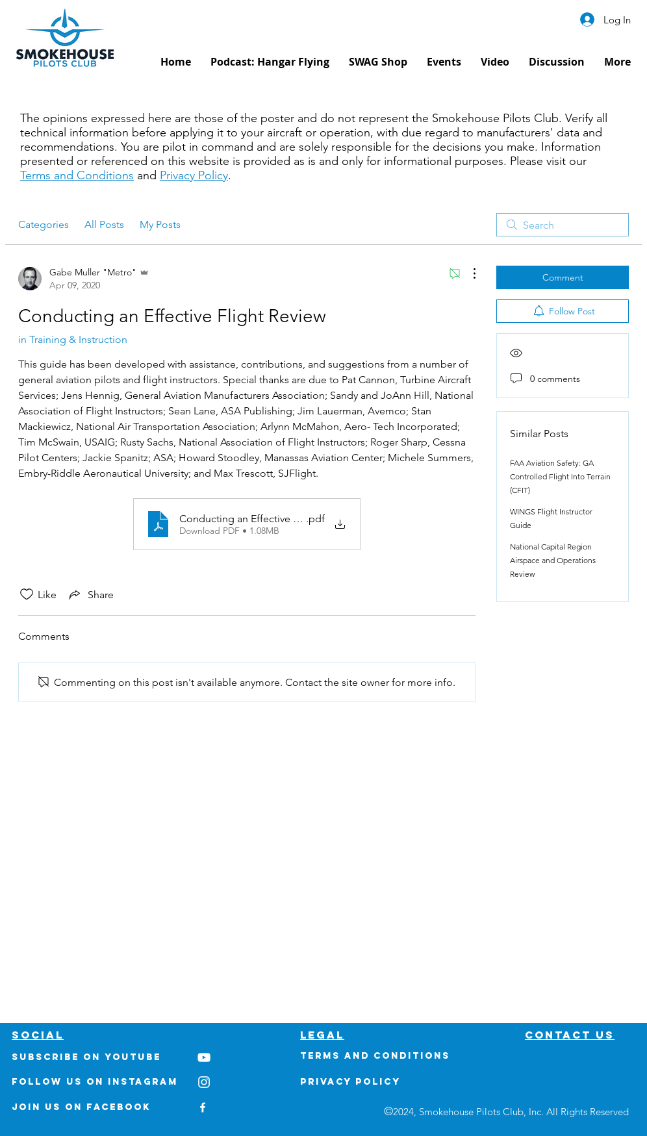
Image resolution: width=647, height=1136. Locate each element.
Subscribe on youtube (86, 1057)
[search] (562, 224)
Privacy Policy (194, 175)
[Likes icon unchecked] (26, 594)
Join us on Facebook (81, 1107)
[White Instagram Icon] (204, 1082)
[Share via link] (90, 594)
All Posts (104, 224)
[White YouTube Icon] (204, 1057)
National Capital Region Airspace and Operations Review (553, 560)
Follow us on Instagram (95, 1081)
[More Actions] (468, 273)
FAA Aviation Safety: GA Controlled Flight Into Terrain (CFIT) (560, 476)
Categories (43, 224)
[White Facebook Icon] (202, 1107)
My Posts (160, 224)
